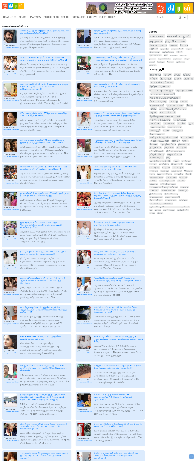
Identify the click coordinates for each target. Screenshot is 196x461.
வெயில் (181, 123)
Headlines (9, 17)
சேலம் (184, 45)
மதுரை (174, 45)
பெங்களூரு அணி (167, 181)
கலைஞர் (165, 171)
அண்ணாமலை (156, 177)
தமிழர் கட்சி (155, 147)
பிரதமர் (176, 141)
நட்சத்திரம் (164, 164)
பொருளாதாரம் (155, 197)
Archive (92, 17)
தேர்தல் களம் (174, 126)
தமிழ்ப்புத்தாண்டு (172, 197)
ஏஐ (150, 210)
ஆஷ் (190, 123)
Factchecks (51, 17)
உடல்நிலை (176, 171)
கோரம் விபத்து (155, 200)
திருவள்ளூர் (177, 59)
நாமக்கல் (152, 59)
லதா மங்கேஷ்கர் (168, 190)
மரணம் (188, 164)
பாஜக (177, 78)
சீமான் (189, 174)
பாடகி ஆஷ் (178, 167)
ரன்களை (181, 181)
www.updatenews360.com (11, 47)
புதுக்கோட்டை (180, 62)
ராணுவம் (153, 171)
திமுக (177, 74)
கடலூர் (188, 49)
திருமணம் (169, 147)
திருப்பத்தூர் (154, 52)
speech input (180, 17)
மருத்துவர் (177, 130)
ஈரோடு (179, 52)
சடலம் (152, 213)
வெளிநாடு (154, 167)
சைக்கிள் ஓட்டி (156, 157)
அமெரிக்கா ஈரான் (168, 184)
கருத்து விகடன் (174, 154)
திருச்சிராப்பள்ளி (175, 41)
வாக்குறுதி (154, 130)
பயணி (152, 164)
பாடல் (183, 101)
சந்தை (166, 130)
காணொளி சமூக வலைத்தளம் (161, 204)
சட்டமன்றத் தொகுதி (161, 90)
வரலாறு (173, 101)
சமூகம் (153, 112)
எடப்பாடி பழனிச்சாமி (163, 93)
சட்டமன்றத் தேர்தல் (162, 82)
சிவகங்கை (170, 62)
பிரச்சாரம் (155, 74)
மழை (152, 174)
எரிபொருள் (183, 190)
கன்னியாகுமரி (178, 36)
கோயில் (153, 144)
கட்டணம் (153, 184)
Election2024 (108, 17)
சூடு (168, 157)
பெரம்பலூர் (160, 62)
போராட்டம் (176, 164)
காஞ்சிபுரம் (152, 65)
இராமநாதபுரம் (155, 55)
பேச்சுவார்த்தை (157, 101)
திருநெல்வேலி (177, 49)
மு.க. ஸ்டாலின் (175, 105)
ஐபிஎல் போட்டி (171, 194)
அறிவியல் (183, 200)
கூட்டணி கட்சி (168, 112)
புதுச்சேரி (153, 49)
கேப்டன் (188, 171)
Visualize (79, 17)
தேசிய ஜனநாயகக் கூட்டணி (164, 116)
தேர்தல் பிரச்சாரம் (159, 86)
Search (65, 17)
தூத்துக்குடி (156, 41)
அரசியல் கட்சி (183, 210)
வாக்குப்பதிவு (158, 126)
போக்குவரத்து (157, 134)
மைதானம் (169, 123)
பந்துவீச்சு (178, 174)
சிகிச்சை (188, 78)
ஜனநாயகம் (171, 177)
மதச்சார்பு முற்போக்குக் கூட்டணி (163, 187)
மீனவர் (160, 213)
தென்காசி (183, 55)
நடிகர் (176, 161)
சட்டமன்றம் (187, 137)
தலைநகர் (184, 187)
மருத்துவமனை (184, 90)
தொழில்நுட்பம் (168, 144)
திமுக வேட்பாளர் (160, 141)
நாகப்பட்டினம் (168, 52)
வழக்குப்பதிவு (170, 200)
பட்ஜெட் (153, 181)
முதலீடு (158, 210)
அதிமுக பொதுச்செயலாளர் (163, 137)
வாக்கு (167, 74)
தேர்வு (189, 105)
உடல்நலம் (182, 147)
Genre (22, 17)
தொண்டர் (165, 78)
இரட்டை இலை (164, 174)
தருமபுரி (152, 62)
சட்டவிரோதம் (156, 151)
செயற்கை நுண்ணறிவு (160, 161)
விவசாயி (183, 177)
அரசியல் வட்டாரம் (159, 119)
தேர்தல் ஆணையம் (175, 151)
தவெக (153, 78)
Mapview (35, 17)
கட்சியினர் (153, 190)
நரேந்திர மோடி (156, 154)
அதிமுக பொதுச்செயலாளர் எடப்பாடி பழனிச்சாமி (169, 207)
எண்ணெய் (155, 123)
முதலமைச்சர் (156, 105)
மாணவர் (186, 161)
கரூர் (166, 55)
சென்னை (156, 36)
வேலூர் (186, 59)
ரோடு (185, 141)
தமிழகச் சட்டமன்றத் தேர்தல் (165, 97)
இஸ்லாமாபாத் (155, 194)
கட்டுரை (166, 167)
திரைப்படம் (184, 144)
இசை (154, 108)
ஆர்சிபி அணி (168, 210)
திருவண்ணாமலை (164, 59)
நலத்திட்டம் (179, 119)
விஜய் (186, 74)
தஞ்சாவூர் (164, 49)
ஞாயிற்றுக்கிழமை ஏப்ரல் (172, 108)
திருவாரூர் (173, 55)
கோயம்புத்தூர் (158, 45)
